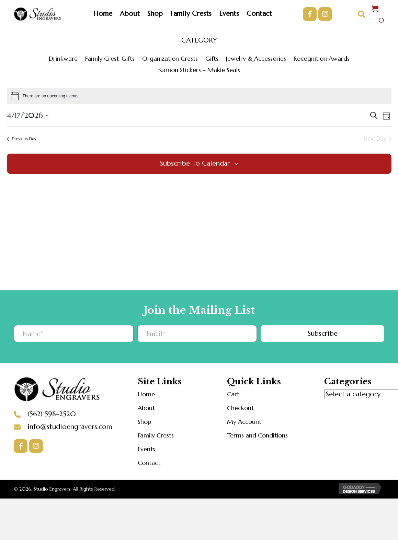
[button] (310, 14)
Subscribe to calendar (195, 163)
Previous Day (21, 138)
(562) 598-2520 (51, 414)
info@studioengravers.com (69, 426)
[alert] (199, 96)
